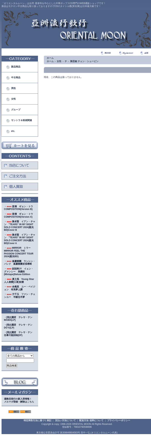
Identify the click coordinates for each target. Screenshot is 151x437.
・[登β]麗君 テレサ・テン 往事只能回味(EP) (19, 334)
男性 (13, 88)
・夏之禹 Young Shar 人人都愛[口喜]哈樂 (20, 280)
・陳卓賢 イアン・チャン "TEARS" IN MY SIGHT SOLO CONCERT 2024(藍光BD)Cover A (19, 239)
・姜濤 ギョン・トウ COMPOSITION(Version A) (19, 215)
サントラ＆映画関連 (21, 120)
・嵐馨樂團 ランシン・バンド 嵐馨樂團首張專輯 (19, 262)
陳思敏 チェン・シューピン (84, 61)
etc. (13, 131)
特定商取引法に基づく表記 (37, 420)
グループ (15, 109)
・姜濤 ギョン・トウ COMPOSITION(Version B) (19, 208)
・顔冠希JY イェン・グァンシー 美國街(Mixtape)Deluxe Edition (18, 271)
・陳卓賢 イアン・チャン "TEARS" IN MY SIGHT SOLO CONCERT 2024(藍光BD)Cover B (19, 225)
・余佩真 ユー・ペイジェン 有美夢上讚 (19, 288)
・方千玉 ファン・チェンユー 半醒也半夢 (19, 295)
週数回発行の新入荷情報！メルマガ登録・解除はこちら (19, 400)
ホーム (50, 58)
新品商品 (15, 66)
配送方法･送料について (91, 420)
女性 (13, 99)
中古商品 (15, 77)
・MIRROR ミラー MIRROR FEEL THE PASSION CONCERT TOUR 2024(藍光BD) (18, 252)
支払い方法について (65, 420)
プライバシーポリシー (118, 420)
